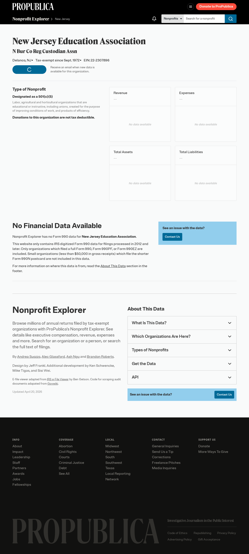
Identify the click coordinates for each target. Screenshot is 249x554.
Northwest (113, 452)
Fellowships (21, 484)
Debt (63, 468)
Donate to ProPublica (216, 6)
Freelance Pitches (166, 463)
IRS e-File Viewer (58, 379)
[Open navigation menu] (190, 6)
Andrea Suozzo (28, 357)
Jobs (16, 479)
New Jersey (62, 19)
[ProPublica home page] (85, 531)
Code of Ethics (177, 533)
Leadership (21, 457)
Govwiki (52, 383)
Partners (19, 468)
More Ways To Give (213, 452)
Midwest (112, 446)
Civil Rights (68, 452)
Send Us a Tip (162, 452)
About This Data (113, 266)
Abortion (66, 446)
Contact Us (172, 237)
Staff (16, 463)
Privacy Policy (226, 533)
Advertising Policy (179, 539)
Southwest (113, 463)
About (17, 446)
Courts (64, 457)
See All (64, 474)
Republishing (202, 533)
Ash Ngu (73, 357)
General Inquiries (165, 446)
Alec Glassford (53, 357)
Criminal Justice (71, 463)
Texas (109, 468)
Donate (204, 446)
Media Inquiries (164, 468)
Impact (17, 452)
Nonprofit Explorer (30, 18)
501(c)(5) (45, 96)
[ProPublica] (33, 6)
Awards (18, 474)
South (110, 457)
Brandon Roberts (100, 357)
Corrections (161, 457)
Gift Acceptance (209, 539)
